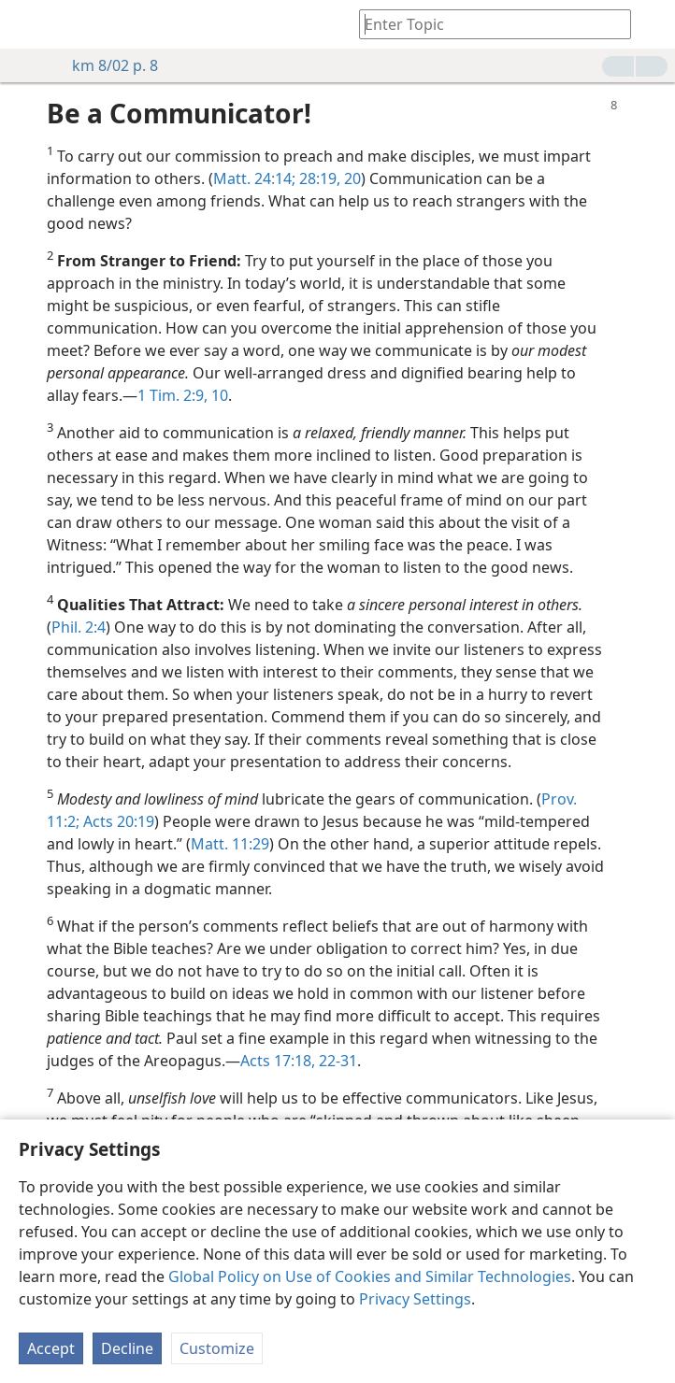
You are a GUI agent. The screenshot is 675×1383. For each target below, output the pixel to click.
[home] (28, 24)
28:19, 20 (328, 178)
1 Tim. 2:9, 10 (182, 395)
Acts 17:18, (277, 1060)
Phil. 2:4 (78, 627)
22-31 (336, 1060)
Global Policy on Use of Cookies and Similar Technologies (369, 1276)
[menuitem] (28, 24)
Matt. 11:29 (230, 844)
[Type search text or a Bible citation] (486, 23)
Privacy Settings (415, 1299)
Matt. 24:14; (254, 178)
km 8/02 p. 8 (105, 65)
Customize (217, 1348)
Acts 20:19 (116, 821)
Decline (127, 1348)
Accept (51, 1348)
